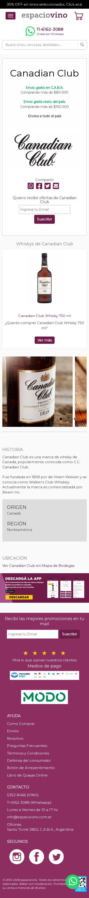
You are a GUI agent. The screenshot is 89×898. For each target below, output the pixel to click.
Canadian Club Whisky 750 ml (44, 316)
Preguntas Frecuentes (27, 745)
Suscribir (44, 219)
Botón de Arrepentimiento (31, 767)
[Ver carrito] (79, 16)
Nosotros (15, 738)
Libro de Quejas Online (27, 775)
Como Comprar (21, 723)
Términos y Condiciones (28, 753)
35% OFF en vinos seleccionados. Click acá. (44, 4)
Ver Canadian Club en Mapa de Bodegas (38, 565)
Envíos (13, 731)
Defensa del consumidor (29, 760)
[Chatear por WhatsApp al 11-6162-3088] (44, 31)
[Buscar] (82, 44)
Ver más (44, 340)
